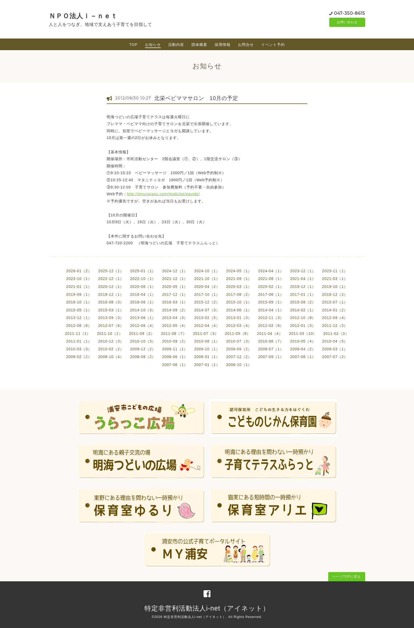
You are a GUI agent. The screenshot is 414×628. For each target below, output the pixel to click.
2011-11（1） (78, 333)
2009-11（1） (175, 349)
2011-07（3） (206, 333)
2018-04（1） (143, 294)
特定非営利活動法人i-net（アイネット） (207, 608)
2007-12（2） (239, 357)
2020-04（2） (207, 286)
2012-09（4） (335, 318)
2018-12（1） (111, 294)
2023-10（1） (79, 279)
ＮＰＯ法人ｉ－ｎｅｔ (83, 16)
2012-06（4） (143, 325)
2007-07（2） (335, 357)
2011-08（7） (174, 333)
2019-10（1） (335, 286)
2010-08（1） (207, 341)
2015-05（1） (79, 310)
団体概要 (199, 44)
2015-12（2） (207, 302)
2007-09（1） (271, 357)
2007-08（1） (303, 357)
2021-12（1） (175, 279)
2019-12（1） (303, 286)
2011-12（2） (335, 325)
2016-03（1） (175, 302)
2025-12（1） (111, 271)
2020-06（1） (143, 286)
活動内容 (176, 44)
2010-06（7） (271, 341)
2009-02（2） (79, 357)
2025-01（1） (143, 271)
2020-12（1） (111, 286)
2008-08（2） (143, 357)
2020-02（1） (271, 286)
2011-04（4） (270, 333)
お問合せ (246, 44)
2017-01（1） (303, 294)
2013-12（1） (79, 318)
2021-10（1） (207, 279)
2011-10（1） (110, 333)
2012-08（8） (79, 325)
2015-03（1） (111, 310)
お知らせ (153, 44)
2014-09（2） (175, 310)
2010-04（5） (335, 341)
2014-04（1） (271, 310)
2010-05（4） (303, 341)
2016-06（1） (143, 302)
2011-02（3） (336, 333)
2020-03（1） (239, 286)
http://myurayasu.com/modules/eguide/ (163, 194)
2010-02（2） (111, 349)
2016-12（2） (335, 294)
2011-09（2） (142, 333)
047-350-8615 (349, 13)
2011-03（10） (303, 333)
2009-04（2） (303, 349)
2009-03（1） (335, 349)
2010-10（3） (143, 341)
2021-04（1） (303, 279)
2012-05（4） (175, 325)
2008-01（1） (207, 357)
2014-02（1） (303, 310)
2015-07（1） (335, 302)
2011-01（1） (79, 341)
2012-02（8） (271, 325)
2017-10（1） (207, 294)
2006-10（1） (239, 365)
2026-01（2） (79, 271)
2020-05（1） (175, 286)
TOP (133, 44)
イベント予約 (273, 44)
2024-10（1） (207, 271)
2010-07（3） (239, 341)
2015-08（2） (303, 302)
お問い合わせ (347, 22)
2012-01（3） (303, 325)
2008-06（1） (175, 357)
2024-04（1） (271, 271)
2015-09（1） (271, 302)
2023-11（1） (335, 271)
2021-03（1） (335, 279)
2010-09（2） (175, 341)
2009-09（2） (239, 349)
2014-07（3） (207, 310)
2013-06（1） (143, 318)
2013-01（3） (239, 318)
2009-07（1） (271, 349)
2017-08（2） (239, 294)
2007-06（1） (175, 365)
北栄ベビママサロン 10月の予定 (196, 98)
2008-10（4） (111, 357)
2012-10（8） (303, 318)
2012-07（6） (111, 325)
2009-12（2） (143, 349)
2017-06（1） (271, 294)
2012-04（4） (207, 325)
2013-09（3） (111, 318)
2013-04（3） (175, 318)
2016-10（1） (79, 302)
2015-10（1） (239, 302)
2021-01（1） (79, 286)
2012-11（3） (271, 318)
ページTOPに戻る (346, 576)
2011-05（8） (238, 333)
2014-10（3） (143, 310)
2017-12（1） (175, 294)
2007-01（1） (207, 365)
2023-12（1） (303, 271)
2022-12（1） (111, 279)
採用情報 (222, 44)
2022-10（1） (143, 279)
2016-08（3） (111, 302)
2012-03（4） (239, 325)
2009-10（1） (207, 349)
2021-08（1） (271, 279)
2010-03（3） (79, 349)
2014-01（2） (335, 310)
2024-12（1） (175, 271)
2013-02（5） (207, 318)
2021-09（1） (239, 279)
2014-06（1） (239, 310)
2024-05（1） (239, 271)
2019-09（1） (79, 294)
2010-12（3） (111, 341)
